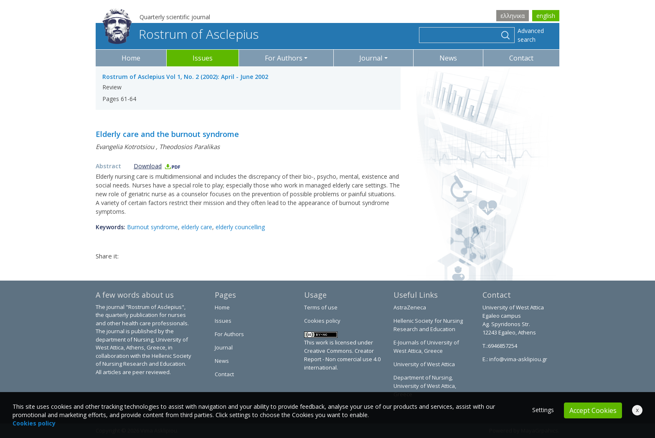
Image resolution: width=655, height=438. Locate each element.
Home (131, 58)
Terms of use (321, 307)
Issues (203, 58)
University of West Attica (424, 364)
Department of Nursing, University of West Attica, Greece (425, 386)
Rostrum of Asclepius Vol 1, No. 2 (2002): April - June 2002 (185, 77)
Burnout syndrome (152, 227)
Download (157, 166)
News (448, 58)
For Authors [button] (283, 58)
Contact (521, 58)
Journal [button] (370, 58)
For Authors (229, 334)
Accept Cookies (593, 410)
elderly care (196, 227)
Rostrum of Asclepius (180, 34)
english (545, 16)
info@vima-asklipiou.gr (517, 359)
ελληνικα (512, 16)
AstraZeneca (410, 307)
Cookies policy (322, 320)
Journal (224, 347)
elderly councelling (240, 227)
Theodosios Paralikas (189, 146)
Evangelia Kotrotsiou (125, 146)
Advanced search (531, 35)
